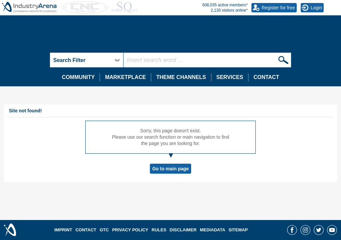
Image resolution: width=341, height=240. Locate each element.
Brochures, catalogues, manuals (42, 77)
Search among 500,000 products (42, 49)
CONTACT (266, 77)
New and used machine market (158, 36)
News (126, 16)
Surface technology (28, 63)
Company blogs (138, 29)
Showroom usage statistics (36, 70)
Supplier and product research (44, 36)
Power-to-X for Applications (36, 44)
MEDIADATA (212, 229)
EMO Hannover (138, 44)
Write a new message (257, 29)
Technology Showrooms (36, 37)
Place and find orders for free (265, 50)
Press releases (137, 23)
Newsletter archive (141, 35)
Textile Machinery (26, 75)
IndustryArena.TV (28, 50)
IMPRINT (63, 229)
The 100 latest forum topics (36, 35)
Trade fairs (132, 37)
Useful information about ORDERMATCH (277, 44)
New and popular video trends (39, 56)
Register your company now (37, 76)
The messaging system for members (272, 23)
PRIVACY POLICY (130, 229)
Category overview (28, 23)
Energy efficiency (26, 50)
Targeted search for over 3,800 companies (52, 43)
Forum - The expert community (45, 16)
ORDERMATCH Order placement (275, 37)
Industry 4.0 (247, 44)
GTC (104, 229)
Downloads (246, 50)
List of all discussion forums (37, 29)
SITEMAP (238, 229)
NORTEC (131, 50)
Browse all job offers (143, 70)
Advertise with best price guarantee (158, 49)
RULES (159, 229)
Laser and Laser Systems (35, 69)
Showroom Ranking (31, 63)
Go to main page (170, 168)
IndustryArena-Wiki (143, 50)
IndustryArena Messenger (265, 16)
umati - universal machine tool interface (275, 50)
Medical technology (28, 56)
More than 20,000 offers (146, 43)
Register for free (278, 7)
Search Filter (69, 60)
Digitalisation (249, 37)
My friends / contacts (256, 35)
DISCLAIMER (183, 229)
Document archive (29, 70)
